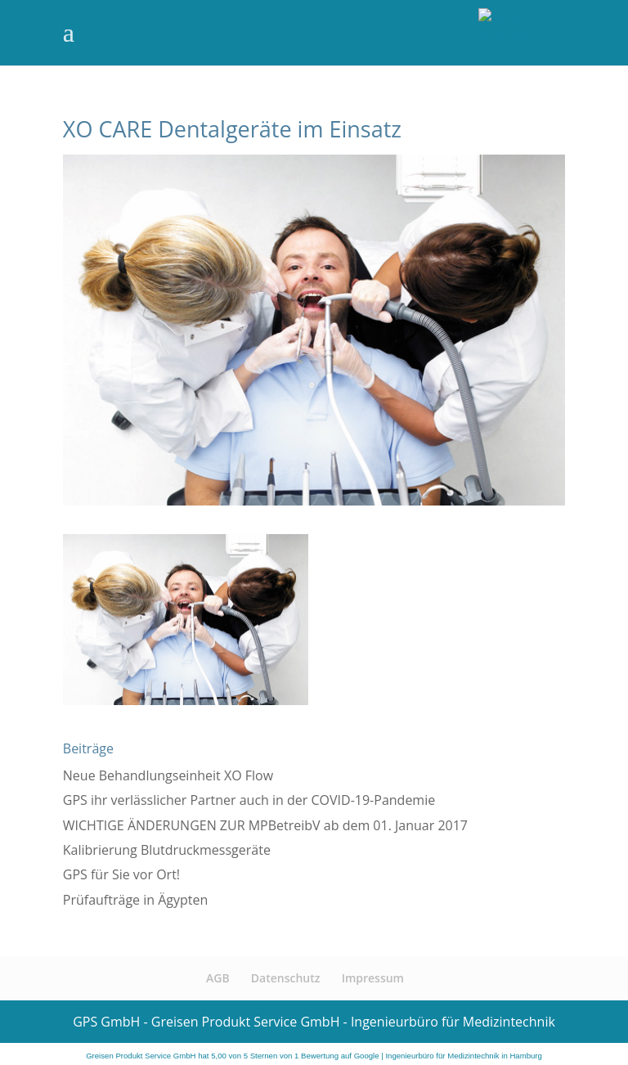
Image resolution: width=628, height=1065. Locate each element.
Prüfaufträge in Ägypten (136, 900)
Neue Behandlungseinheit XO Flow (168, 775)
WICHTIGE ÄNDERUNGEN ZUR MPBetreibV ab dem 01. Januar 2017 (265, 825)
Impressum (373, 978)
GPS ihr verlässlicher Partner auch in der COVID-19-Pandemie (249, 800)
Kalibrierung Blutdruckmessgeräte (167, 850)
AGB (218, 978)
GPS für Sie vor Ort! (121, 874)
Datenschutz (286, 978)
